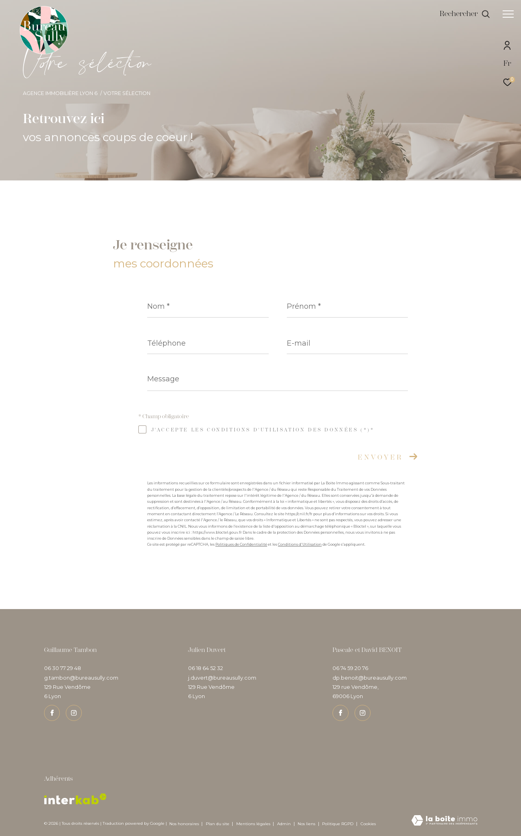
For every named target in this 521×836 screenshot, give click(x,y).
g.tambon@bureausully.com (81, 677)
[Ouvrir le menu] (508, 14)
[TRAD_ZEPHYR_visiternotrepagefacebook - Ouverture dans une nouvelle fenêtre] (52, 713)
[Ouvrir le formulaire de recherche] (465, 14)
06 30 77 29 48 (62, 668)
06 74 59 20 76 (350, 668)
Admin (284, 823)
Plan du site (218, 823)
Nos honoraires (184, 823)
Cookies (368, 824)
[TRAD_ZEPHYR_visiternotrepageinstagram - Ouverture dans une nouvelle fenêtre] (74, 713)
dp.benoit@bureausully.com (369, 677)
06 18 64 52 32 (205, 668)
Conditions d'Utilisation (300, 544)
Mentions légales (254, 823)
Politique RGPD (337, 823)
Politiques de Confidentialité (241, 544)
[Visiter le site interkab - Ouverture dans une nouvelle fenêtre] (75, 798)
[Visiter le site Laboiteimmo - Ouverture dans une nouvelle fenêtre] (444, 821)
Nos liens (307, 823)
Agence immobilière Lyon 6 (60, 93)
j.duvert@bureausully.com (222, 677)
